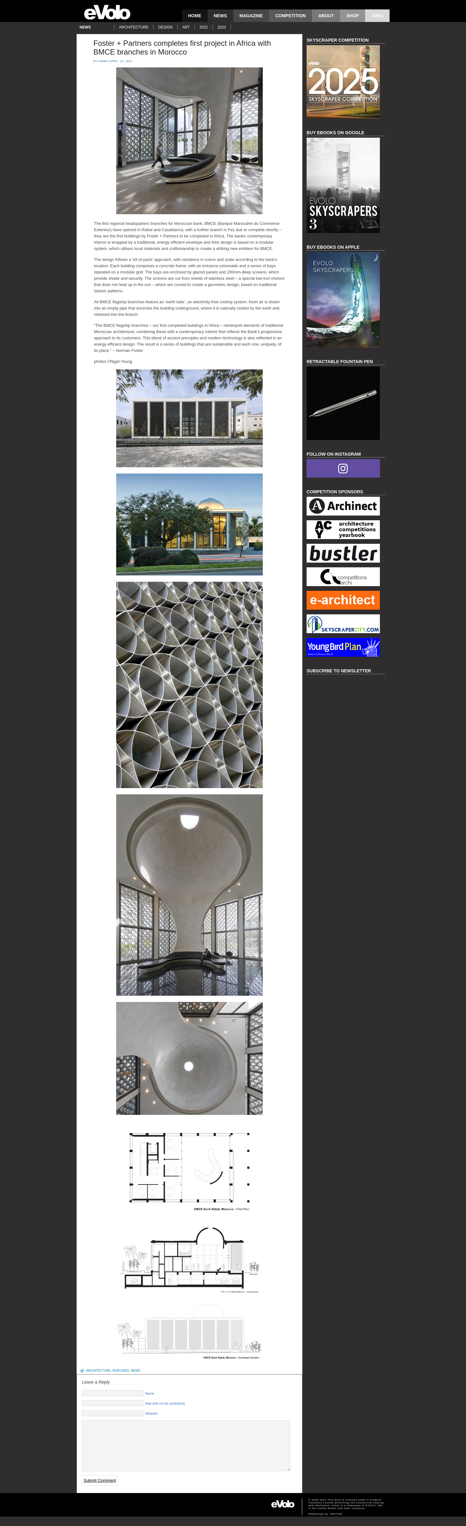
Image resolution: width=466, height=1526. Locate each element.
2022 (203, 27)
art (186, 27)
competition (290, 15)
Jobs (377, 15)
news (220, 15)
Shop (352, 15)
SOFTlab (336, 1523)
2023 (222, 27)
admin (102, 61)
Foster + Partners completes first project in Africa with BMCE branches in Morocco (182, 47)
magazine (251, 15)
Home (194, 15)
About (326, 15)
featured (120, 1370)
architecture (133, 27)
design (165, 27)
